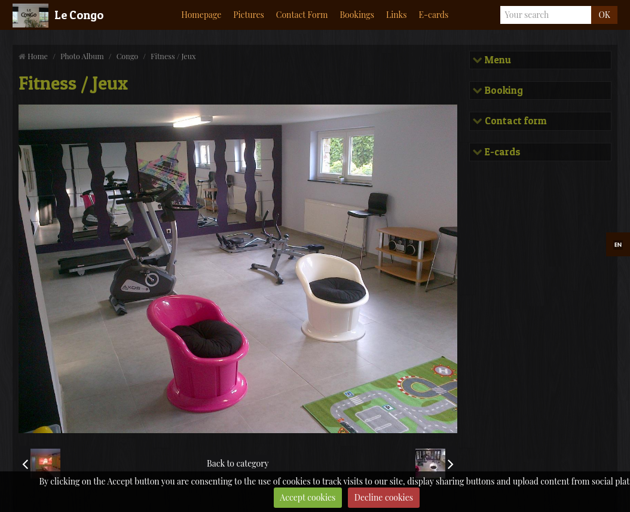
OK (604, 14)
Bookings (357, 14)
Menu (496, 60)
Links (396, 14)
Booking (502, 90)
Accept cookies (307, 497)
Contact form (514, 121)
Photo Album (82, 56)
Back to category (237, 463)
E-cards (434, 14)
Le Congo (78, 15)
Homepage (201, 14)
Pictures (248, 14)
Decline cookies (383, 497)
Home (37, 56)
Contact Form (302, 14)
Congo (127, 56)
